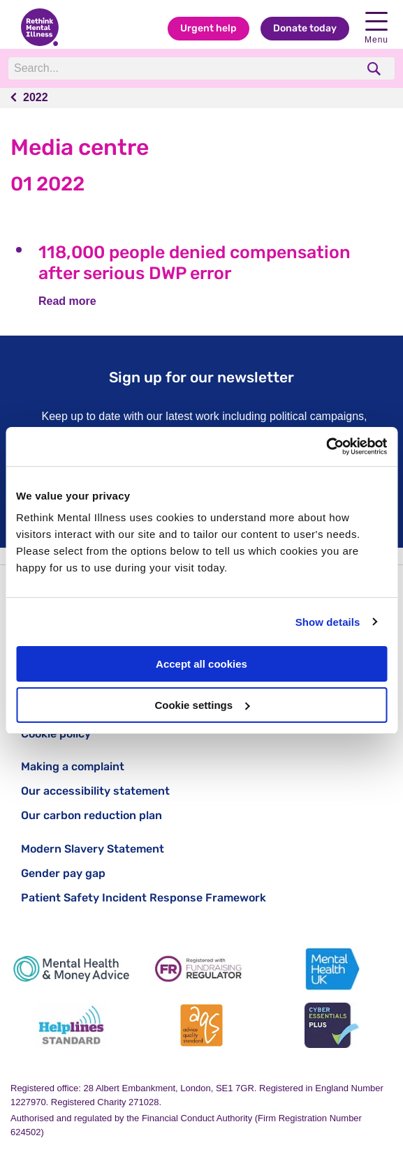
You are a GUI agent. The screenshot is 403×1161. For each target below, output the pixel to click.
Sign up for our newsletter (201, 377)
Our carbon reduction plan (91, 815)
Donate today (305, 28)
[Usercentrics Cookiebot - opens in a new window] (326, 446)
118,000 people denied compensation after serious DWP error (194, 262)
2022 (35, 97)
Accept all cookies (201, 664)
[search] (375, 69)
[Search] (182, 68)
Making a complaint (72, 766)
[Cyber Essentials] (332, 1025)
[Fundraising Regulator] (201, 968)
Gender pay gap (63, 873)
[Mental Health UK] (332, 968)
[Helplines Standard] (71, 1025)
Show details (327, 622)
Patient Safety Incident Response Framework (143, 897)
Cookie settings (201, 705)
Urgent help (208, 28)
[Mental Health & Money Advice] (71, 968)
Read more (67, 301)
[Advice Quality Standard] (201, 1025)
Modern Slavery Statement (92, 848)
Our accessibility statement (95, 790)
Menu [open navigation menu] (376, 28)
